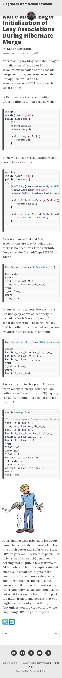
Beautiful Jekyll (38, 671)
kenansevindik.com (41, 662)
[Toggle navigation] (7, 12)
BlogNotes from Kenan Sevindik (27, 4)
